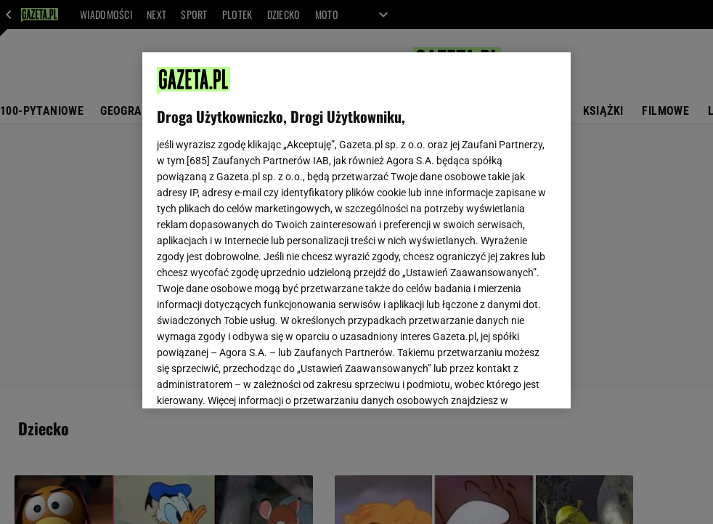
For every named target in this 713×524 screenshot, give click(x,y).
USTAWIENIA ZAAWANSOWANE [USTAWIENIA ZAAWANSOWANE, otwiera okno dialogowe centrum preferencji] (252, 379)
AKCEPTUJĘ (506, 380)
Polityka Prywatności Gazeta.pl (285, 224)
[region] (356, 230)
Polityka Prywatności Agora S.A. (437, 224)
